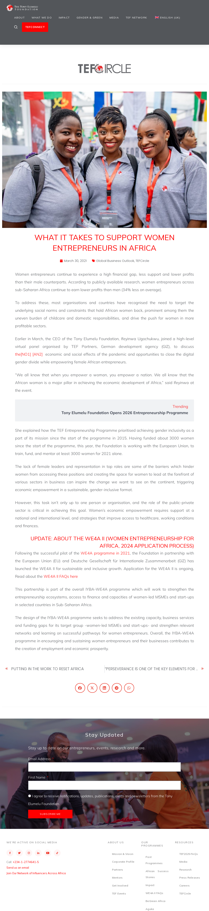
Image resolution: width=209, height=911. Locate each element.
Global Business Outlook (115, 260)
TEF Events (119, 893)
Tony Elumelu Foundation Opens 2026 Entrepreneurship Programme (124, 412)
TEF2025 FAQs (188, 854)
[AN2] (37, 354)
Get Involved (120, 885)
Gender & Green (90, 17)
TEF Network (136, 17)
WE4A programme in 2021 (105, 553)
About (19, 17)
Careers (184, 885)
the (18, 354)
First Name (37, 777)
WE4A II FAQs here (61, 576)
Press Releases (189, 877)
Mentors (117, 877)
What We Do (42, 17)
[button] (80, 688)
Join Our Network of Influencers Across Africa (36, 873)
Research (185, 869)
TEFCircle (142, 260)
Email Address (40, 759)
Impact (64, 17)
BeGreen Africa (155, 901)
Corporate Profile (123, 861)
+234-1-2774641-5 (26, 862)
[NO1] (26, 354)
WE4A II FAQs (154, 893)
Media (114, 17)
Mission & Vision (122, 854)
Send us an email (17, 867)
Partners (117, 869)
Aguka (150, 909)
